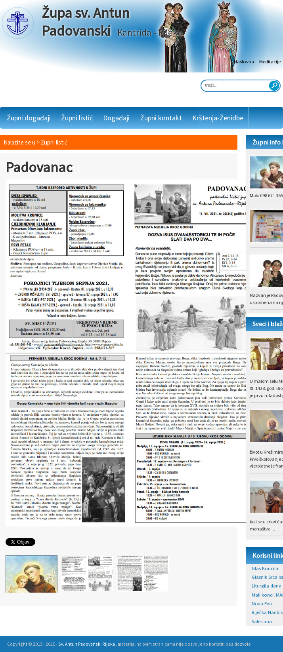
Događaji (116, 117)
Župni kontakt (161, 117)
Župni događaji (29, 117)
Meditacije (270, 62)
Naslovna (244, 62)
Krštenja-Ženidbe (217, 117)
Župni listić (77, 117)
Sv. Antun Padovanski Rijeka (86, 644)
